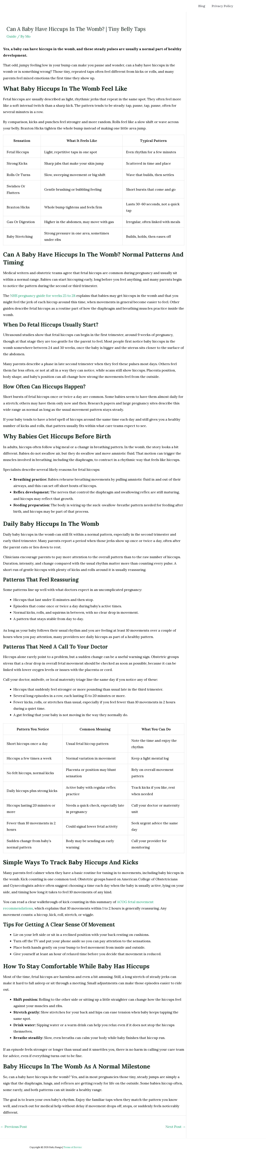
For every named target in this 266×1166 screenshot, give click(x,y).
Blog (203, 6)
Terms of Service (72, 1147)
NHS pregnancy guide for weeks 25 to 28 (42, 295)
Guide (11, 36)
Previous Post (13, 1126)
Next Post (176, 1126)
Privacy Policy (223, 6)
